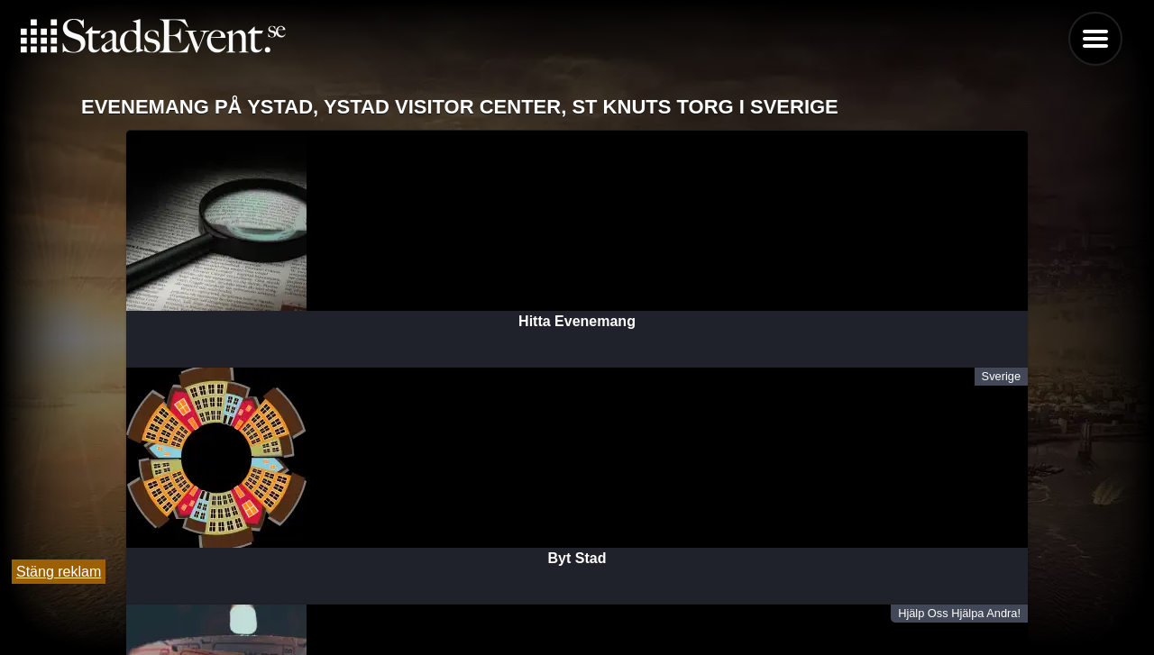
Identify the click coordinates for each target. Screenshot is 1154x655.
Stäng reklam (58, 571)
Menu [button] (1095, 39)
